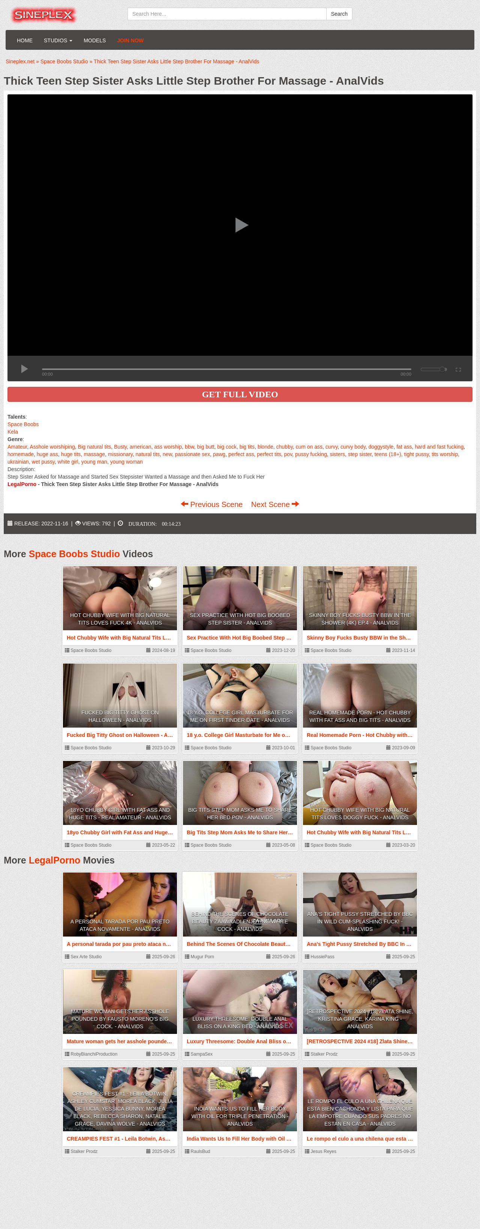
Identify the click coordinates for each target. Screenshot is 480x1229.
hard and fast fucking (439, 447)
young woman (126, 462)
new (167, 454)
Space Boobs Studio (74, 554)
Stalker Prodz (321, 1054)
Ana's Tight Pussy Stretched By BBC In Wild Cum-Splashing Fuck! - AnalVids (360, 921)
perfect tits (269, 454)
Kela (13, 432)
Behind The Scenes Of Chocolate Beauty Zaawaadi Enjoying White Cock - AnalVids (239, 921)
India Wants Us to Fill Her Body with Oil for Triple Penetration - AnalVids (240, 1116)
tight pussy (416, 454)
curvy (332, 447)
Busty (120, 447)
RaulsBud (197, 1151)
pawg (219, 454)
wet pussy (43, 462)
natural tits (147, 454)
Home (25, 40)
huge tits (71, 454)
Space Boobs (23, 424)
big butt (205, 447)
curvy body (353, 447)
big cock (226, 447)
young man (94, 462)
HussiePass (319, 956)
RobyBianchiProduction (91, 1054)
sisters (337, 454)
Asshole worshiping (52, 447)
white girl (68, 462)
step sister (360, 454)
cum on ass (309, 447)
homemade (21, 454)
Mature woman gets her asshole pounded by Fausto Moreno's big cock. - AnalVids (120, 1018)
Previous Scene (213, 504)
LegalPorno (55, 860)
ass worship (168, 447)
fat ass (404, 447)
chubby (284, 447)
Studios (58, 40)
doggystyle (380, 447)
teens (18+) (388, 454)
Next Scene (275, 504)
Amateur (17, 447)
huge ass (47, 454)
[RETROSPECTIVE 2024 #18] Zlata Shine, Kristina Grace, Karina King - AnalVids (360, 1018)
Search (339, 14)
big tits (246, 447)
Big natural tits (94, 447)
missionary (120, 454)
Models (95, 40)
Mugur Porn (199, 956)
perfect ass (241, 454)
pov (288, 454)
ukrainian (18, 462)
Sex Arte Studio (83, 956)
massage (94, 454)
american (141, 447)
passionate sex (192, 454)
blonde (265, 447)
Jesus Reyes (320, 1151)
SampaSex (199, 1054)
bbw (189, 447)
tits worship (445, 454)
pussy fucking (311, 454)
